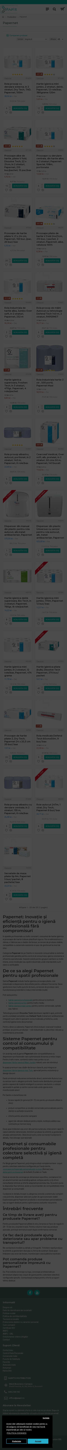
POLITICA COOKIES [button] (16, 1433)
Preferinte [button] (16, 1441)
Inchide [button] (46, 1418)
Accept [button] (38, 1441)
